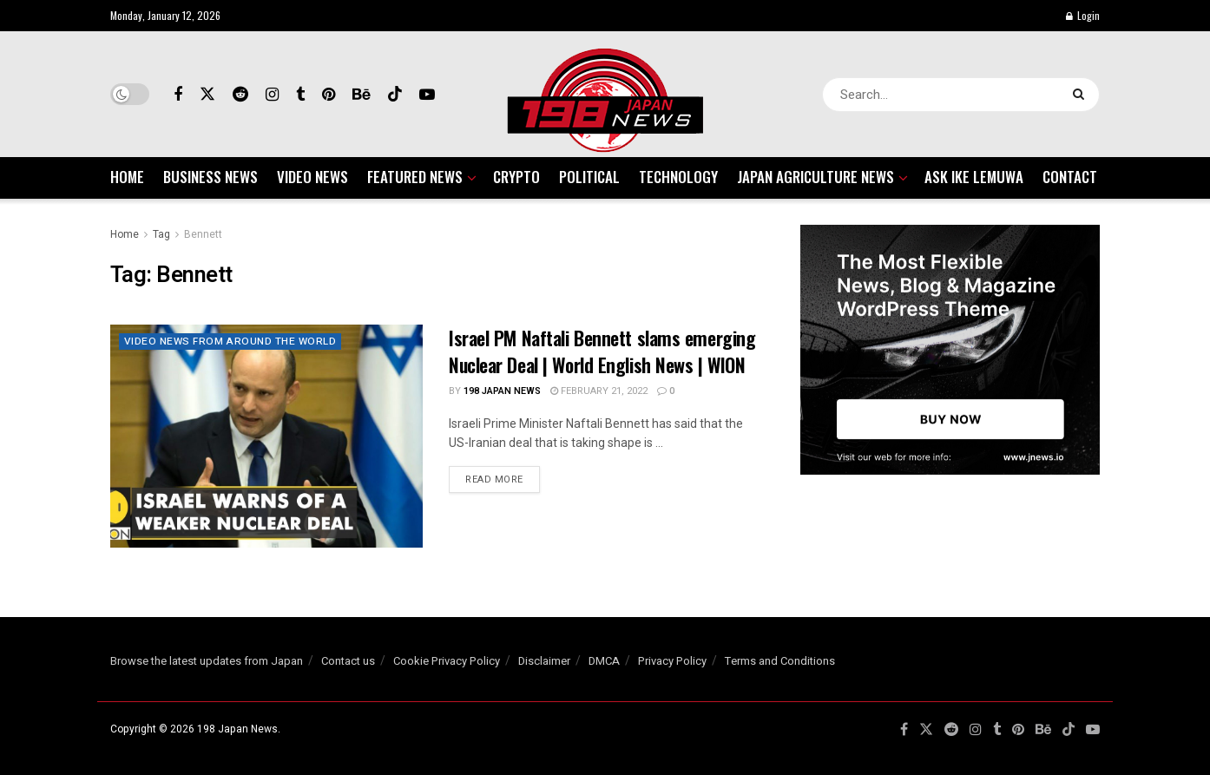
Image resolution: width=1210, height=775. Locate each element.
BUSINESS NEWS (210, 176)
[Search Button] (1082, 94)
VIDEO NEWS (312, 176)
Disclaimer (544, 661)
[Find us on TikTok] (395, 94)
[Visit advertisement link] (950, 350)
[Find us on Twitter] (207, 94)
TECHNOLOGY (678, 176)
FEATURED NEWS (415, 176)
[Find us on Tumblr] (300, 94)
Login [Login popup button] (1083, 15)
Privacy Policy (672, 661)
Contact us (348, 661)
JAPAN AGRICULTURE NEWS (815, 176)
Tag (161, 234)
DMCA (604, 661)
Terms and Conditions (780, 661)
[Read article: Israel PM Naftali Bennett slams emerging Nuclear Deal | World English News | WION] (266, 436)
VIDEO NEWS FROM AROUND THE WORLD (231, 342)
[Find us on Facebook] (178, 94)
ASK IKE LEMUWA (973, 176)
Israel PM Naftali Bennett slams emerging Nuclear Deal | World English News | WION (602, 351)
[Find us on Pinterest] (328, 94)
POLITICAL (589, 176)
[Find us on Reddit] (240, 94)
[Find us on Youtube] (427, 94)
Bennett (203, 234)
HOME (127, 176)
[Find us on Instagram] (272, 94)
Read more (502, 479)
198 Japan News (502, 391)
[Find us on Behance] (361, 94)
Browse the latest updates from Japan (206, 661)
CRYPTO (516, 176)
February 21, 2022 (599, 391)
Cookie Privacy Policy (446, 661)
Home (124, 234)
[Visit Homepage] (605, 94)
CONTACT (1069, 176)
